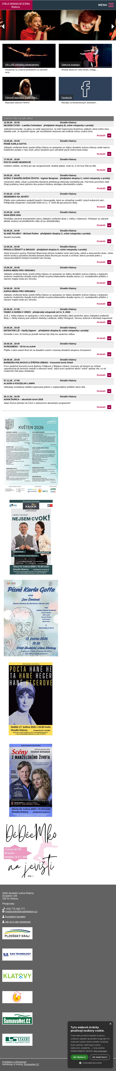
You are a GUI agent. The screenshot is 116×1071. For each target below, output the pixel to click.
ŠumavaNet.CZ (31, 1064)
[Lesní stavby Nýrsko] (17, 1046)
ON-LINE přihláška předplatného (22, 64)
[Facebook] (85, 100)
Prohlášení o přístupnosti (14, 1062)
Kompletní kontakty (15, 916)
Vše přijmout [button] (79, 1057)
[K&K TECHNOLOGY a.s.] (17, 961)
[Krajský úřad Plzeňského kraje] (17, 940)
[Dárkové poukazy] (85, 67)
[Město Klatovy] (17, 982)
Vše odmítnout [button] (100, 1057)
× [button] (110, 1024)
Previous (5, 26)
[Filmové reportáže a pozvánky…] (29, 100)
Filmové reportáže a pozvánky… (21, 97)
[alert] (90, 1044)
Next (111, 26)
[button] (90, 1062)
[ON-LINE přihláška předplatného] (29, 67)
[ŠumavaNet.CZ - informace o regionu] (17, 1025)
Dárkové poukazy (70, 64)
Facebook (66, 97)
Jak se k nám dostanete (18, 922)
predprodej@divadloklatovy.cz (21, 911)
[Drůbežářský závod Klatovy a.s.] (17, 1004)
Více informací (100, 1051)
